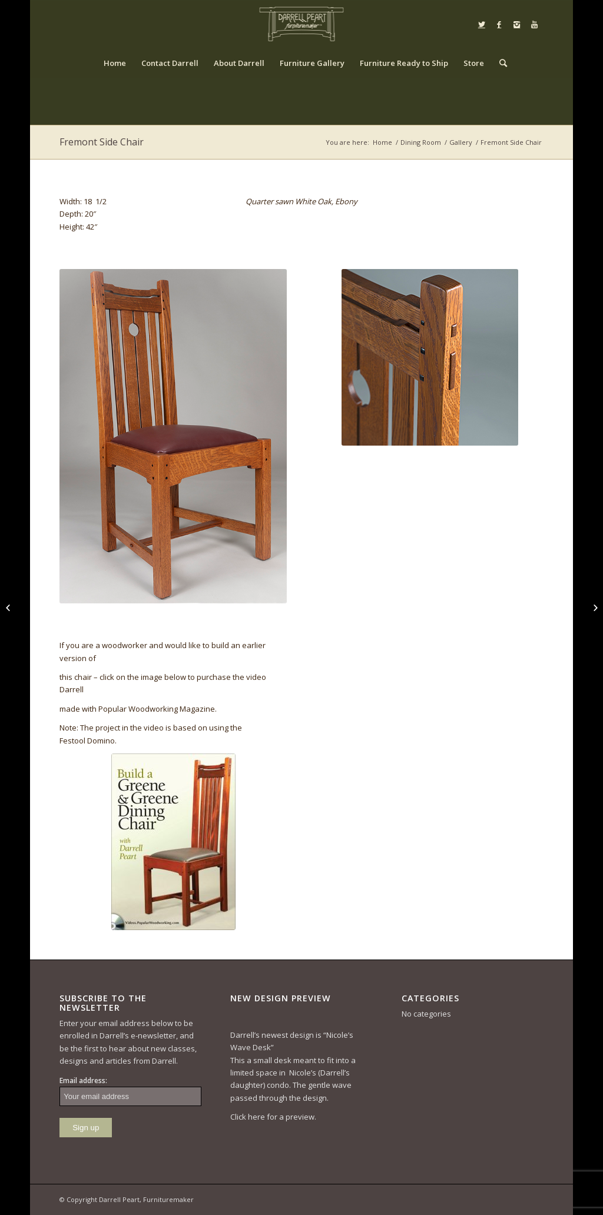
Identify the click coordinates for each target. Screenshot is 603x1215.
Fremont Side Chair (101, 141)
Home (382, 142)
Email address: (83, 1080)
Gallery (460, 142)
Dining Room (420, 142)
